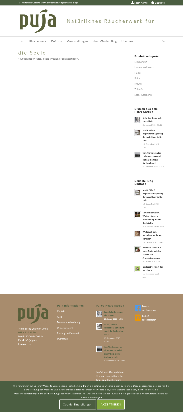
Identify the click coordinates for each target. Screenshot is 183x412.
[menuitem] (139, 3)
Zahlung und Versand (68, 333)
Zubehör (138, 89)
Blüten (137, 78)
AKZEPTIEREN (111, 404)
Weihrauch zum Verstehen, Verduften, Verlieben (152, 235)
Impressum (62, 338)
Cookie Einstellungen (77, 404)
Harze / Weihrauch (144, 67)
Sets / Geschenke (143, 94)
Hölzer (137, 72)
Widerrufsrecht (65, 327)
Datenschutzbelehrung (69, 322)
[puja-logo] (91, 21)
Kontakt (61, 311)
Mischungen (140, 61)
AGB (59, 316)
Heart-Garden (109, 372)
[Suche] (162, 41)
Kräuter (138, 83)
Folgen (145, 306)
